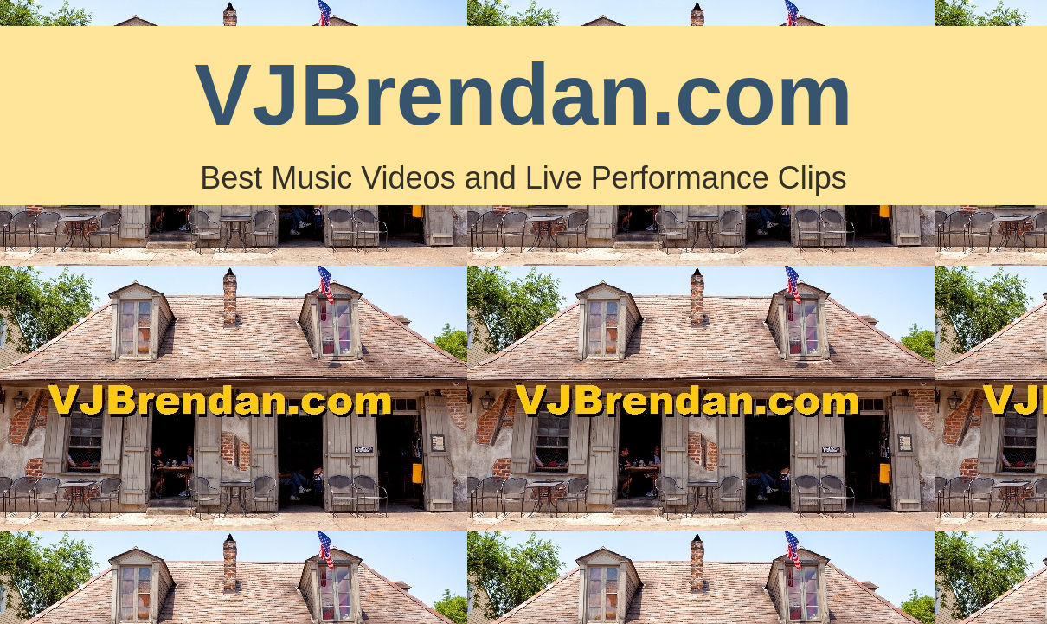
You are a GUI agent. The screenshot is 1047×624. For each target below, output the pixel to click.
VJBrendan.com (523, 94)
